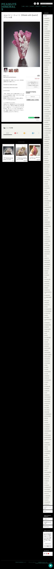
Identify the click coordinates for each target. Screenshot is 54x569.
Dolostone (47, 154)
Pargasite (47, 283)
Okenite (46, 270)
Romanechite (48, 324)
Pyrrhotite (47, 313)
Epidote (46, 162)
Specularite (47, 356)
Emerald (47, 160)
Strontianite (48, 371)
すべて (7, 132)
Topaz (46, 384)
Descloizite (47, 444)
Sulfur (46, 373)
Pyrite (46, 306)
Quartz (46, 315)
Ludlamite (47, 247)
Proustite (47, 304)
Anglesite (47, 50)
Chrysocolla (48, 113)
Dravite (46, 149)
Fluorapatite (48, 175)
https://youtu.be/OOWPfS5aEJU (9, 76)
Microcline (47, 260)
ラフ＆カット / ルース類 (47, 508)
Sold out (33, 96)
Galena (46, 181)
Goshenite (47, 188)
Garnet (46, 183)
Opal (46, 277)
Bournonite (47, 84)
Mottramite (47, 264)
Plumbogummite (48, 298)
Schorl (46, 341)
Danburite (47, 137)
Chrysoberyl (48, 111)
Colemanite (47, 120)
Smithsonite (47, 352)
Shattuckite (47, 348)
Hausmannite (48, 451)
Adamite (46, 22)
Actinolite (47, 20)
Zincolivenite (48, 416)
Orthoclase (47, 279)
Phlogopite (47, 502)
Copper (46, 122)
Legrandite (47, 236)
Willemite (47, 407)
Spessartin (47, 358)
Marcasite (47, 253)
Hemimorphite (48, 207)
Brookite (47, 90)
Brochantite (48, 88)
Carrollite (47, 94)
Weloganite (47, 399)
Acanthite (47, 457)
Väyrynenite (47, 397)
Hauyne (46, 198)
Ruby (46, 333)
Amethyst (47, 37)
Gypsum (46, 196)
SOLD (45, 511)
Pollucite (47, 300)
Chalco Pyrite (48, 105)
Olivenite (47, 275)
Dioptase (47, 147)
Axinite (46, 67)
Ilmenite (47, 468)
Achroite (47, 18)
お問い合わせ (46, 526)
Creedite (47, 126)
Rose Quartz (48, 329)
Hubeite (46, 213)
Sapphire (47, 339)
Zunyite (46, 422)
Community (37, 6)
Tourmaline (47, 386)
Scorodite (47, 424)
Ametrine (47, 39)
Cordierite (47, 453)
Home (23, 6)
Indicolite (47, 217)
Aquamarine (47, 58)
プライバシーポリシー (32, 562)
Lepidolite (47, 239)
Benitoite (47, 75)
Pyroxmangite (48, 311)
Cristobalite (48, 128)
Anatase (46, 45)
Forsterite (47, 179)
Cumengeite (47, 495)
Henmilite (47, 209)
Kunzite (46, 228)
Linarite (46, 243)
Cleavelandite (48, 130)
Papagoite (47, 281)
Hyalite (46, 215)
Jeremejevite (48, 487)
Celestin (47, 98)
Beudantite (47, 77)
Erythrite (47, 166)
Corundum (47, 124)
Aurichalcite (48, 437)
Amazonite (47, 35)
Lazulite (47, 234)
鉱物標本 (45, 15)
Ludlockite (47, 459)
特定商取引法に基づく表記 (47, 523)
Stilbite (46, 369)
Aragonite (47, 60)
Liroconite (47, 245)
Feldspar (47, 171)
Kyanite (46, 230)
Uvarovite (47, 390)
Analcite (47, 43)
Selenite (47, 346)
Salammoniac (48, 337)
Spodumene (47, 363)
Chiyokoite (47, 107)
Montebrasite (48, 491)
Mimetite (47, 258)
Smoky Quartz (48, 354)
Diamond (47, 141)
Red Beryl (47, 317)
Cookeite (47, 485)
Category (32, 6)
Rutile (46, 335)
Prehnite (47, 302)
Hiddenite (47, 474)
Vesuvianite (47, 401)
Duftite (46, 156)
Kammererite (48, 226)
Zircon (46, 418)
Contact (50, 6)
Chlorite (47, 109)
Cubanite (47, 480)
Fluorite (47, 177)
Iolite (46, 470)
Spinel (46, 365)
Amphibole (47, 41)
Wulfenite (47, 409)
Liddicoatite (47, 241)
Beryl (46, 73)
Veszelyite (47, 403)
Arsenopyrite (48, 62)
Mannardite (47, 251)
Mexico (46, 446)
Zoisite (46, 420)
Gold (46, 190)
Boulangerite (48, 472)
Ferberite (47, 173)
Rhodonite (47, 322)
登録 (48, 546)
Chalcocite (47, 476)
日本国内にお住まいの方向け (33, 99)
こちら (29, 84)
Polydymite (47, 489)
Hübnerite (47, 442)
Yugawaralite (48, 414)
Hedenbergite (48, 200)
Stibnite (46, 367)
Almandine (47, 33)
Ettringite (47, 426)
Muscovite (47, 266)
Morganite (47, 262)
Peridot (46, 287)
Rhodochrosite (48, 320)
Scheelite (47, 428)
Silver (46, 455)
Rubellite (47, 331)
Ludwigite (47, 497)
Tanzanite (47, 375)
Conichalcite (48, 435)
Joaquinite (47, 224)
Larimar (46, 232)
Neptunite (47, 268)
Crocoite (47, 461)
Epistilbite (47, 164)
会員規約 (51, 562)
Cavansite (47, 96)
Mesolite (47, 478)
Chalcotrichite (48, 440)
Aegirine (47, 24)
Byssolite (47, 504)
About (27, 6)
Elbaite (46, 158)
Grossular (47, 194)
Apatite (46, 54)
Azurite (46, 69)
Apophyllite (47, 56)
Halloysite (47, 463)
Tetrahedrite (48, 380)
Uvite (46, 392)
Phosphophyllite (48, 293)
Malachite (47, 249)
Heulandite (47, 211)
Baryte (46, 71)
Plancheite (47, 295)
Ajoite (46, 26)
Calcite (46, 92)
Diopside (47, 145)
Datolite (47, 493)
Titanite (46, 382)
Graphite (47, 192)
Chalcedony (47, 103)
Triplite (46, 433)
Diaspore (47, 143)
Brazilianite (47, 86)
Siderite (47, 350)
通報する (37, 119)
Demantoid (47, 139)
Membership (44, 6)
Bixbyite (46, 79)
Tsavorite (47, 388)
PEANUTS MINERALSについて (20, 562)
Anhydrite (47, 52)
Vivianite (47, 405)
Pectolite (47, 285)
